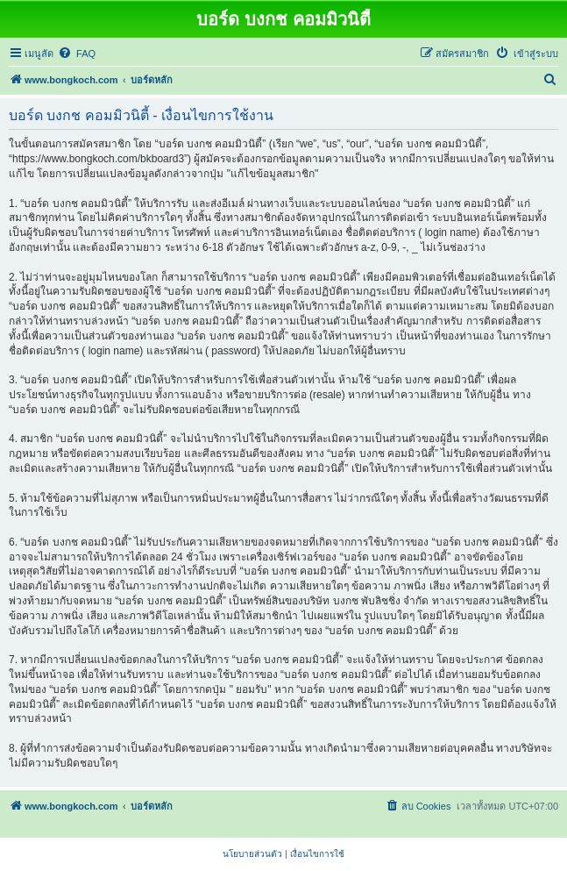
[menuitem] (77, 53)
